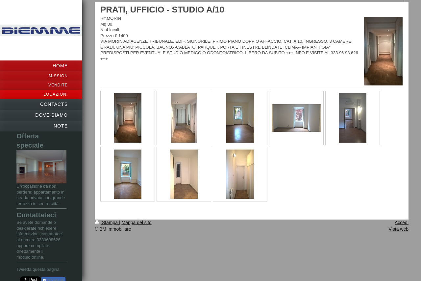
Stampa (107, 222)
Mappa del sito (137, 222)
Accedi (402, 222)
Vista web (399, 229)
